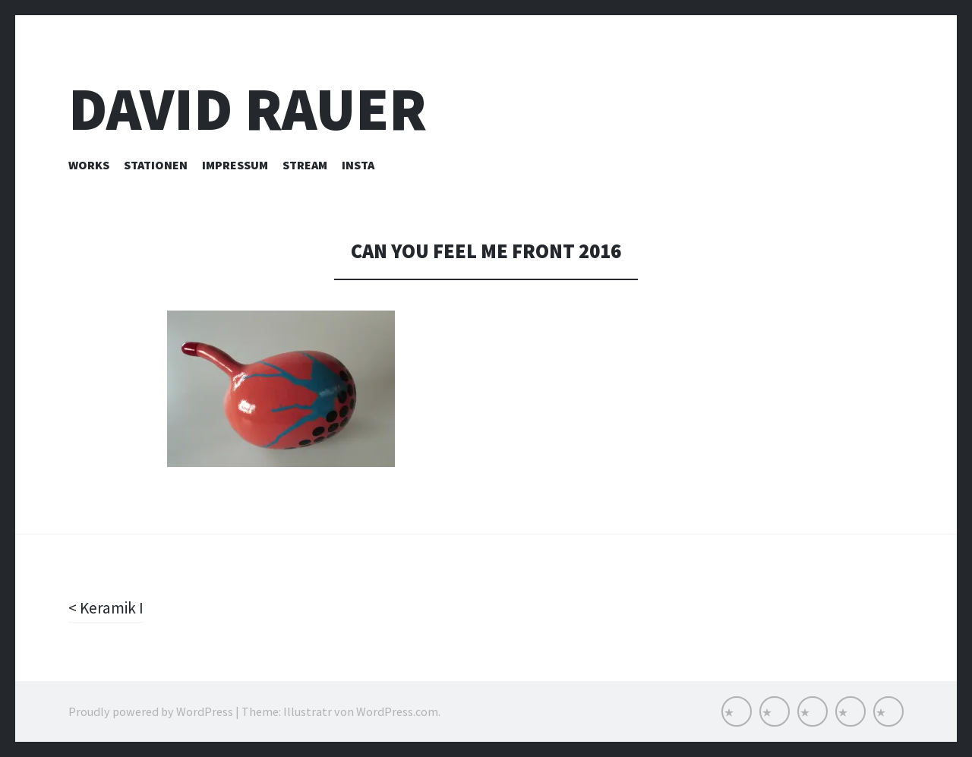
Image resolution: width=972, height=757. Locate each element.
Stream (304, 164)
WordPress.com (397, 711)
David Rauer (247, 109)
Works (88, 164)
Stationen (156, 164)
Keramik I (111, 607)
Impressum (235, 164)
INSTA (358, 164)
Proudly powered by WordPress (150, 711)
